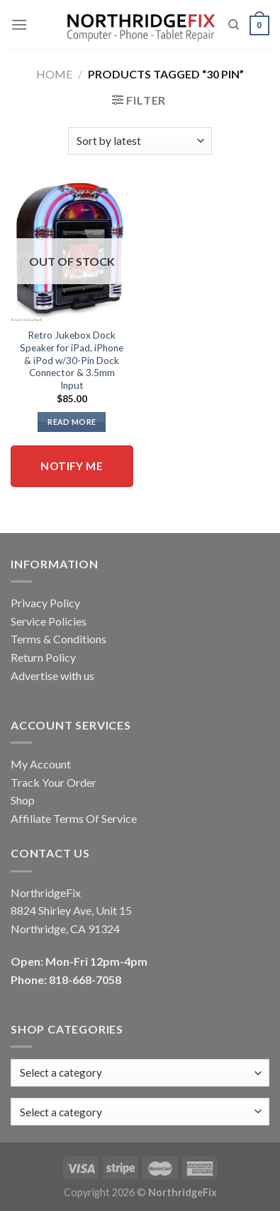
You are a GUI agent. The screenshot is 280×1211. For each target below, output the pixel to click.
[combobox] (140, 1111)
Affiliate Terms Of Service (74, 818)
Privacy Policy (45, 602)
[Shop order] (140, 141)
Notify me (71, 466)
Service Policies (48, 621)
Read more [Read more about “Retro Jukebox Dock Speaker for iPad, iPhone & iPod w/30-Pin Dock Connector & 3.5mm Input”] (71, 421)
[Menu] (19, 24)
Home (54, 74)
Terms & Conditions (58, 638)
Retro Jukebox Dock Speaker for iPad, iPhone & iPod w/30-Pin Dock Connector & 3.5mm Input (71, 360)
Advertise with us (52, 675)
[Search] (233, 24)
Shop (23, 800)
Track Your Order (53, 782)
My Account (41, 764)
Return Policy (43, 657)
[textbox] (61, 1112)
